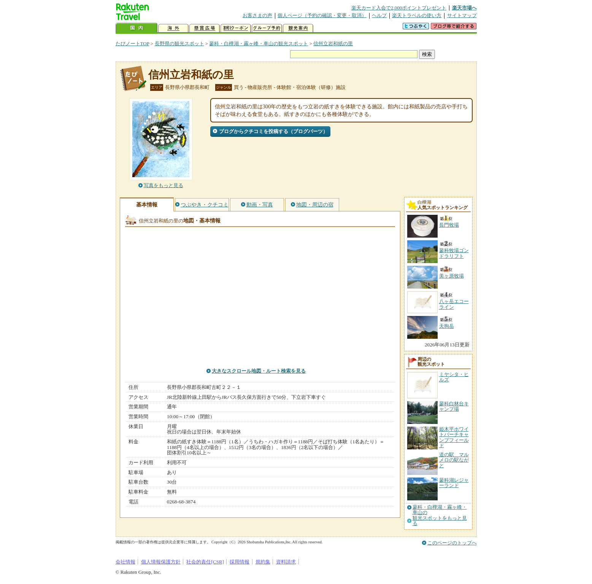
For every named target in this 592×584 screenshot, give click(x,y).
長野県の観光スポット (179, 43)
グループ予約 (267, 28)
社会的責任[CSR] (205, 562)
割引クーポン (236, 28)
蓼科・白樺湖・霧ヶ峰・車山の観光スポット (258, 43)
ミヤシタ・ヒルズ (454, 376)
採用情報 (239, 562)
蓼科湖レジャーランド (454, 482)
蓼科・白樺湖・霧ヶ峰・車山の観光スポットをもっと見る (440, 515)
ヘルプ (379, 15)
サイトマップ (462, 15)
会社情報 (125, 562)
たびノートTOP (132, 43)
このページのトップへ (452, 543)
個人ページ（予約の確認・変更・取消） (322, 15)
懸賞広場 (204, 28)
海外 (173, 28)
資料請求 (286, 562)
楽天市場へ (464, 8)
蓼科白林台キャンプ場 (454, 406)
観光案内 (298, 28)
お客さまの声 (257, 15)
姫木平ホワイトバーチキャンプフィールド (454, 437)
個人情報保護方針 (161, 562)
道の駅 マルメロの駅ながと (454, 460)
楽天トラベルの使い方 (416, 15)
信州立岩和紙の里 (333, 43)
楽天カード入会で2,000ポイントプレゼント (399, 8)
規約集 (263, 562)
